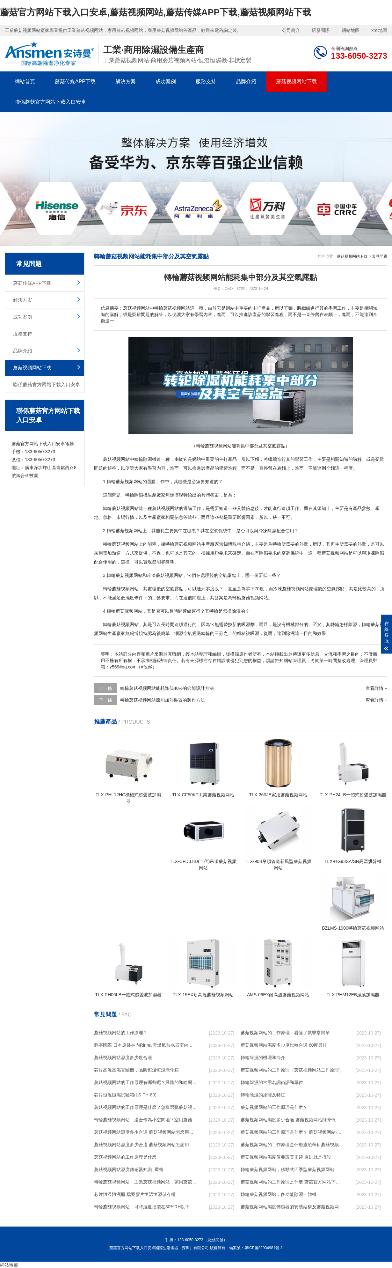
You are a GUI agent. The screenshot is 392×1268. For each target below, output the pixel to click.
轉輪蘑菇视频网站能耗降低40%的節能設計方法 (167, 688)
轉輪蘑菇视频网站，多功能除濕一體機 (278, 1194)
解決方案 (125, 81)
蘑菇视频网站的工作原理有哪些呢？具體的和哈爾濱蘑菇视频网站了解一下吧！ (145, 1082)
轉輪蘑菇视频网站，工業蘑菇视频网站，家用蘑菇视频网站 (145, 1181)
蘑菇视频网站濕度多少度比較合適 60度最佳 (284, 1045)
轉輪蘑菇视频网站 (124, 481)
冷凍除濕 (267, 530)
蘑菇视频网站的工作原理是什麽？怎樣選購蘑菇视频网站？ (145, 1107)
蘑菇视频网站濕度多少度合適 (123, 1057)
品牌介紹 (246, 81)
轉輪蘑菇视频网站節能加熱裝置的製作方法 (162, 700)
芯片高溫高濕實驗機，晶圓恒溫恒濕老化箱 (136, 1070)
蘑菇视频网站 (116, 459)
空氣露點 (227, 575)
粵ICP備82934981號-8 (263, 1248)
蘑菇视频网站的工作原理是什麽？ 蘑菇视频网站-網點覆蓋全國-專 (292, 1132)
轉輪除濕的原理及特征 (263, 1094)
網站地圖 (350, 30)
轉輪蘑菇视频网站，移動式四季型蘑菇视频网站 (287, 1169)
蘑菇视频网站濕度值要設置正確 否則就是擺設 (286, 1157)
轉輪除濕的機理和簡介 (263, 1057)
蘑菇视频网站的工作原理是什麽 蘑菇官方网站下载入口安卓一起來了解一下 (292, 1181)
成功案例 (166, 81)
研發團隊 (321, 30)
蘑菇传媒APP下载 (75, 81)
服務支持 (206, 81)
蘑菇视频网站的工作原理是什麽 (125, 1157)
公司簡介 (291, 30)
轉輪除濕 (134, 495)
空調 (213, 530)
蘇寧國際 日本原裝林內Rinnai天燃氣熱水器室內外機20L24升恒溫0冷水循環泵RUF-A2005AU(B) (145, 1045)
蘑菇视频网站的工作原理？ (121, 1032)
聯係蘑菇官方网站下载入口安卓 (50, 102)
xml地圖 (379, 30)
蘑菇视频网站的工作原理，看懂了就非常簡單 (285, 1032)
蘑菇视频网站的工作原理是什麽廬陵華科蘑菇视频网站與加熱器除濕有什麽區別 (292, 1144)
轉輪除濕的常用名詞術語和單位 (272, 1082)
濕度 (129, 597)
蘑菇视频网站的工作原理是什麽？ (274, 1107)
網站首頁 (25, 81)
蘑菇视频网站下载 (296, 81)
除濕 (147, 459)
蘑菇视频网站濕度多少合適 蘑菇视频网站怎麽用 (141, 1144)
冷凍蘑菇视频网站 (165, 575)
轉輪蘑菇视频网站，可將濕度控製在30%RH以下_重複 (145, 1206)
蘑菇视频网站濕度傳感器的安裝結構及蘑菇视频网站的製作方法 (292, 1206)
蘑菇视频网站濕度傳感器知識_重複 (128, 1169)
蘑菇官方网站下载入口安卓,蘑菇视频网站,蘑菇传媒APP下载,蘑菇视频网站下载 (155, 12)
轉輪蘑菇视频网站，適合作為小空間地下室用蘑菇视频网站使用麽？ (145, 1119)
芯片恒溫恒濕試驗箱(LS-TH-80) (125, 1094)
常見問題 (379, 256)
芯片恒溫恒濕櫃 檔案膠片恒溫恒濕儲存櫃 (135, 1194)
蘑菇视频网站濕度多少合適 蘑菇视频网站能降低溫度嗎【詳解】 (292, 1119)
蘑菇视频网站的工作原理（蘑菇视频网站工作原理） (292, 1070)
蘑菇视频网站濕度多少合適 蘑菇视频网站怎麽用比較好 (145, 1132)
